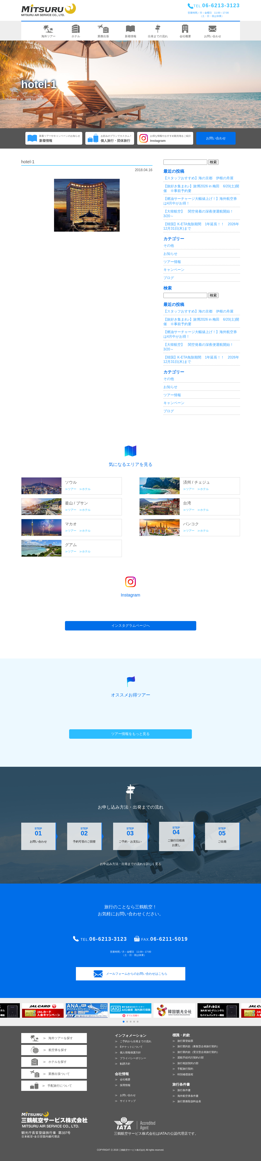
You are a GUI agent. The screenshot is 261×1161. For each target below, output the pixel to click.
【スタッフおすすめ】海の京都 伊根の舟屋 (198, 178)
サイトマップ (128, 1100)
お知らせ (170, 254)
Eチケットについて (131, 1046)
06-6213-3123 (108, 939)
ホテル (86, 489)
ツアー (72, 489)
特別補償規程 (185, 1074)
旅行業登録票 (185, 1040)
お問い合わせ (216, 138)
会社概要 (125, 1079)
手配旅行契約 (185, 1068)
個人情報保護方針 (130, 1052)
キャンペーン (173, 270)
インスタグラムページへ (130, 625)
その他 (168, 245)
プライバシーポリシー (133, 1058)
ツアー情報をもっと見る (130, 734)
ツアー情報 (172, 262)
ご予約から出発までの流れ (135, 1041)
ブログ (168, 278)
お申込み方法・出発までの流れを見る (130, 864)
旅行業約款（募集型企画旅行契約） (198, 1046)
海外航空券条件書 (187, 1095)
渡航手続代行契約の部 (190, 1057)
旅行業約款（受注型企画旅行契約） (198, 1052)
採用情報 (125, 1085)
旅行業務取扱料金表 (189, 1101)
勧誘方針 (125, 1063)
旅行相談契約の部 (187, 1063)
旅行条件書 (184, 1090)
